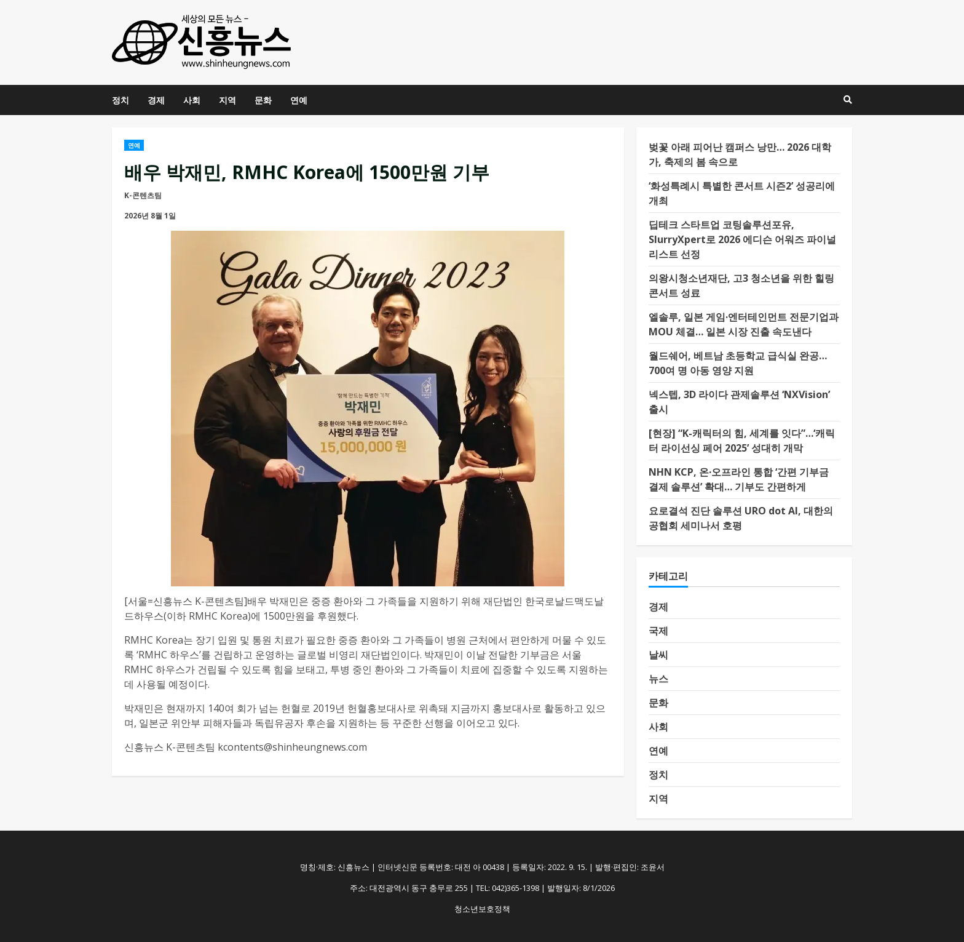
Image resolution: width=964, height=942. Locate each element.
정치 (120, 100)
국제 (658, 630)
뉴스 (658, 678)
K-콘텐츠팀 (143, 195)
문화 (263, 100)
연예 (298, 100)
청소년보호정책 (482, 908)
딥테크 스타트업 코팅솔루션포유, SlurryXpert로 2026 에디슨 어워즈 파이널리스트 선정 (742, 239)
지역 (227, 100)
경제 (156, 100)
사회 (191, 100)
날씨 (658, 654)
